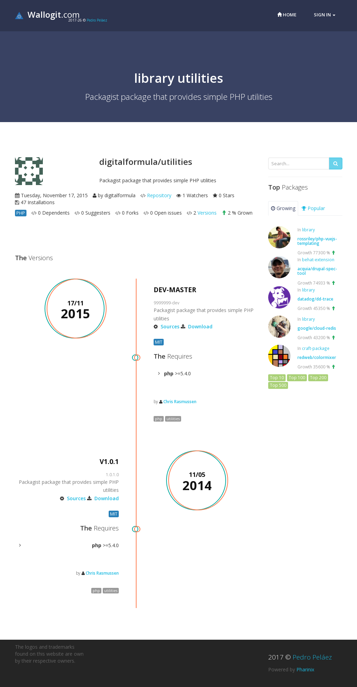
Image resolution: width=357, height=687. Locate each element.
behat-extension (318, 259)
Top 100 (297, 378)
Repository (159, 195)
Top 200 (318, 378)
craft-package (315, 348)
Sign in (324, 14)
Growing (283, 208)
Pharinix (305, 669)
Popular (313, 208)
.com (47, 14)
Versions (207, 212)
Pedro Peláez (97, 20)
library (308, 229)
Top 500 (278, 385)
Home (286, 14)
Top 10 (277, 378)
